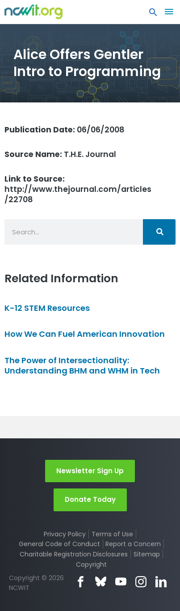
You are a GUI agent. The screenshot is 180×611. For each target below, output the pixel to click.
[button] (153, 14)
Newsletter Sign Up (90, 470)
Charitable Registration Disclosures (74, 554)
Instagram (141, 581)
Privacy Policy (65, 534)
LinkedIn (161, 581)
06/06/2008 (64, 129)
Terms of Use (112, 534)
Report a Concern (133, 543)
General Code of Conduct (59, 543)
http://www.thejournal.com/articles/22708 (77, 189)
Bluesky (100, 581)
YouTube (120, 581)
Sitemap (147, 554)
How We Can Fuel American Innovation (84, 333)
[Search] (159, 232)
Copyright (91, 564)
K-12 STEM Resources (47, 308)
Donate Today (90, 499)
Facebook (80, 581)
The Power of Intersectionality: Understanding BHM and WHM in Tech (82, 365)
